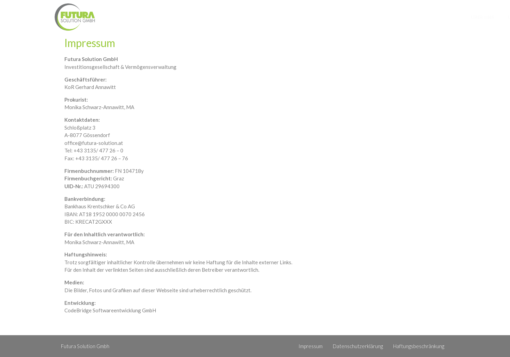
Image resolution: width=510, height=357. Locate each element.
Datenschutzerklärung (358, 346)
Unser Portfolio (369, 17)
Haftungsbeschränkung (418, 346)
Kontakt (446, 17)
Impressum (310, 346)
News (413, 17)
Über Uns (322, 17)
